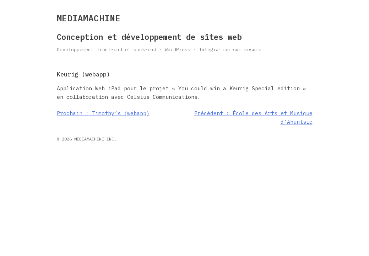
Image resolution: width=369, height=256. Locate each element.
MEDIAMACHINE (89, 18)
